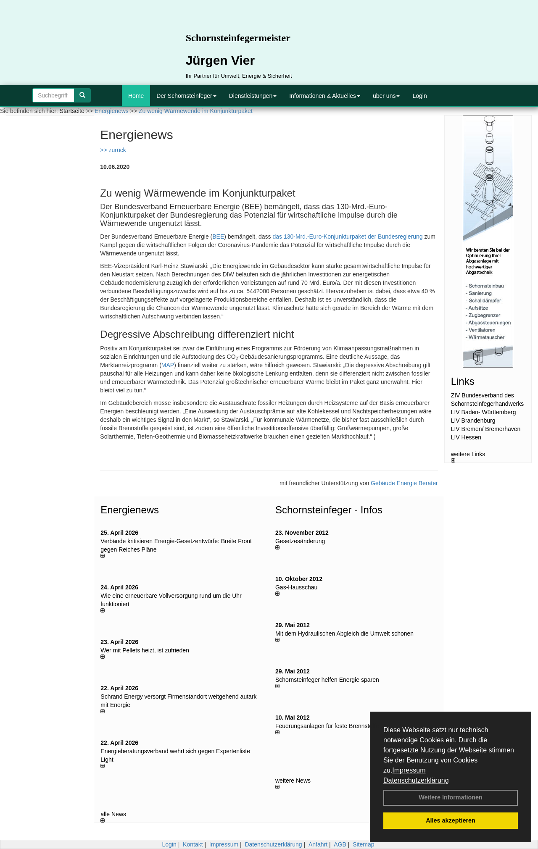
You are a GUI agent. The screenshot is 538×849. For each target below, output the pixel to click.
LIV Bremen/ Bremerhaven (486, 429)
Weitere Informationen (451, 797)
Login (419, 95)
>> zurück (113, 150)
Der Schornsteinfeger (186, 95)
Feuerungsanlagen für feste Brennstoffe (327, 726)
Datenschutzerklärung (416, 780)
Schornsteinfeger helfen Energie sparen (327, 679)
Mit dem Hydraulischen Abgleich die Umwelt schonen (344, 633)
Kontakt (193, 844)
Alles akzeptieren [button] (450, 820)
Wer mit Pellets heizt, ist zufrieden (144, 650)
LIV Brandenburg (473, 420)
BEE (218, 236)
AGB (340, 844)
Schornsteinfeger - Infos (328, 509)
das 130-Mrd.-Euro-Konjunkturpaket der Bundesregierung (347, 236)
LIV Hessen (466, 437)
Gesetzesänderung (300, 541)
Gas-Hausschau (296, 587)
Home (136, 95)
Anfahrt (318, 844)
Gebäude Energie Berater (404, 483)
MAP (167, 365)
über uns (386, 95)
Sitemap (363, 844)
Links (463, 381)
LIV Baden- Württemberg (483, 412)
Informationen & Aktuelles (324, 95)
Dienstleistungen (253, 95)
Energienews (129, 509)
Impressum (408, 770)
